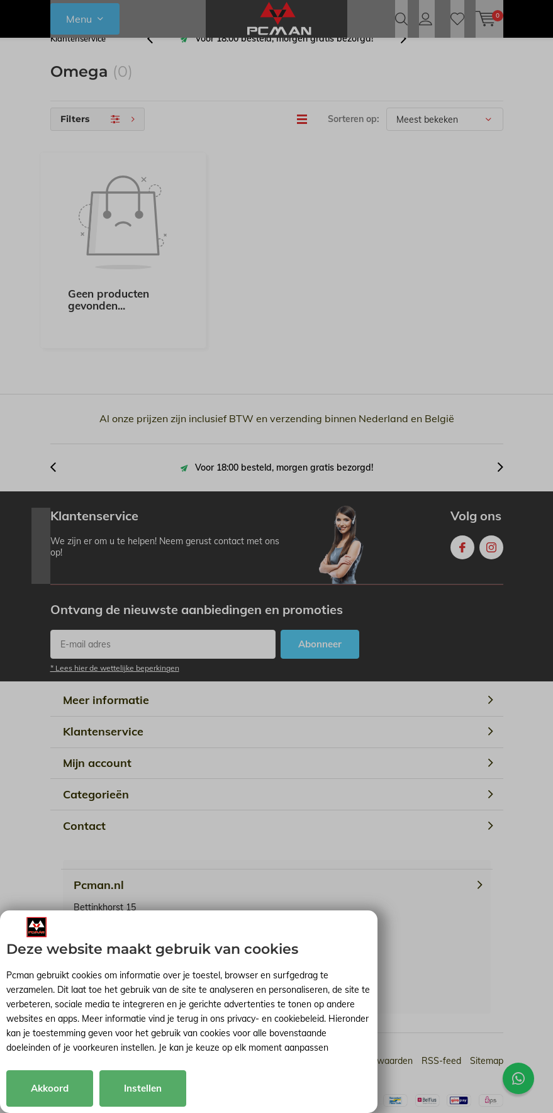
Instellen (143, 1088)
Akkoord (50, 1088)
